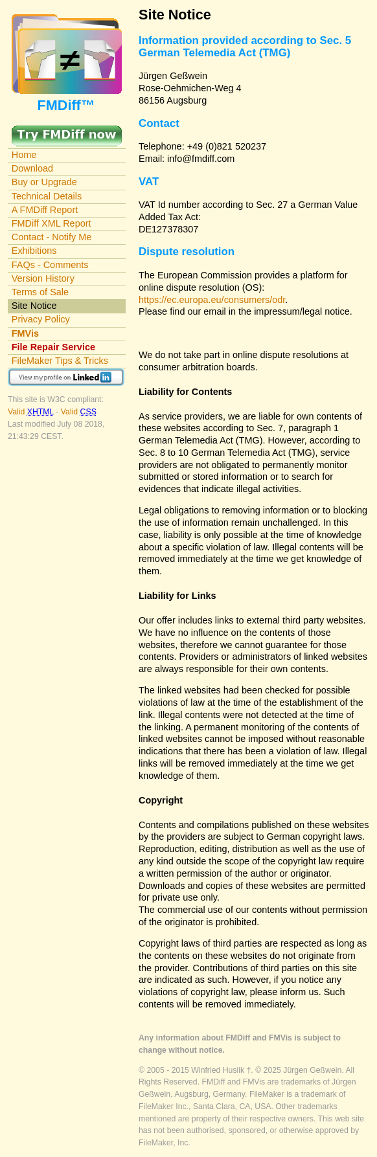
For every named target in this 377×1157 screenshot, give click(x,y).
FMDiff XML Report (51, 223)
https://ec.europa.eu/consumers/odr (212, 300)
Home (24, 155)
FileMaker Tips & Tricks (60, 360)
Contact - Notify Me (52, 237)
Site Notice (34, 305)
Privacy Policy (41, 319)
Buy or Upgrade (44, 182)
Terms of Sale (40, 292)
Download (32, 168)
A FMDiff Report (45, 210)
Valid (32, 411)
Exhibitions (34, 250)
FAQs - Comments (50, 265)
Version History (43, 278)
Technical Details (47, 196)
